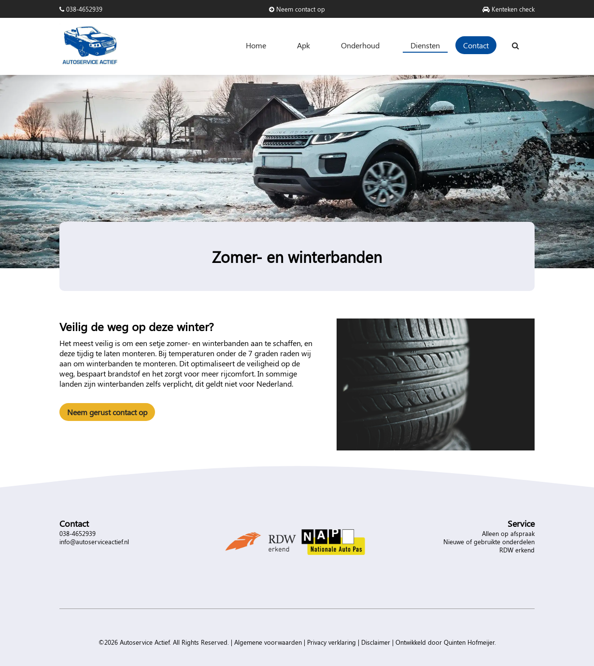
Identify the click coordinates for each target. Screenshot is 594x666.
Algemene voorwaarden (268, 642)
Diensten (425, 45)
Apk (303, 45)
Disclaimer (375, 642)
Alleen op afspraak (508, 533)
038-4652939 (80, 9)
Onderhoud (360, 45)
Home (256, 45)
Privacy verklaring (331, 642)
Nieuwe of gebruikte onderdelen (489, 541)
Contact (476, 45)
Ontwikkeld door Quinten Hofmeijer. (446, 642)
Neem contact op (297, 9)
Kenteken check (508, 9)
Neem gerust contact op (107, 412)
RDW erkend (517, 550)
